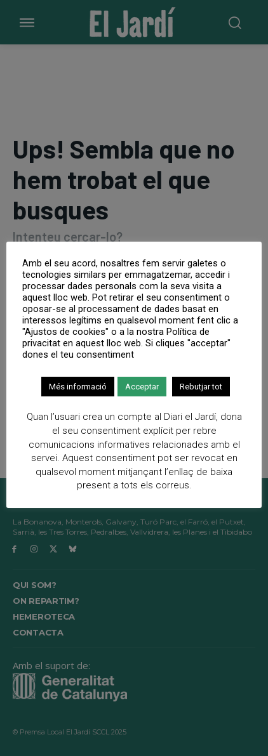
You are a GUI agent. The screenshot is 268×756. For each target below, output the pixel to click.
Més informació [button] (78, 386)
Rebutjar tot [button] (201, 386)
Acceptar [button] (142, 386)
